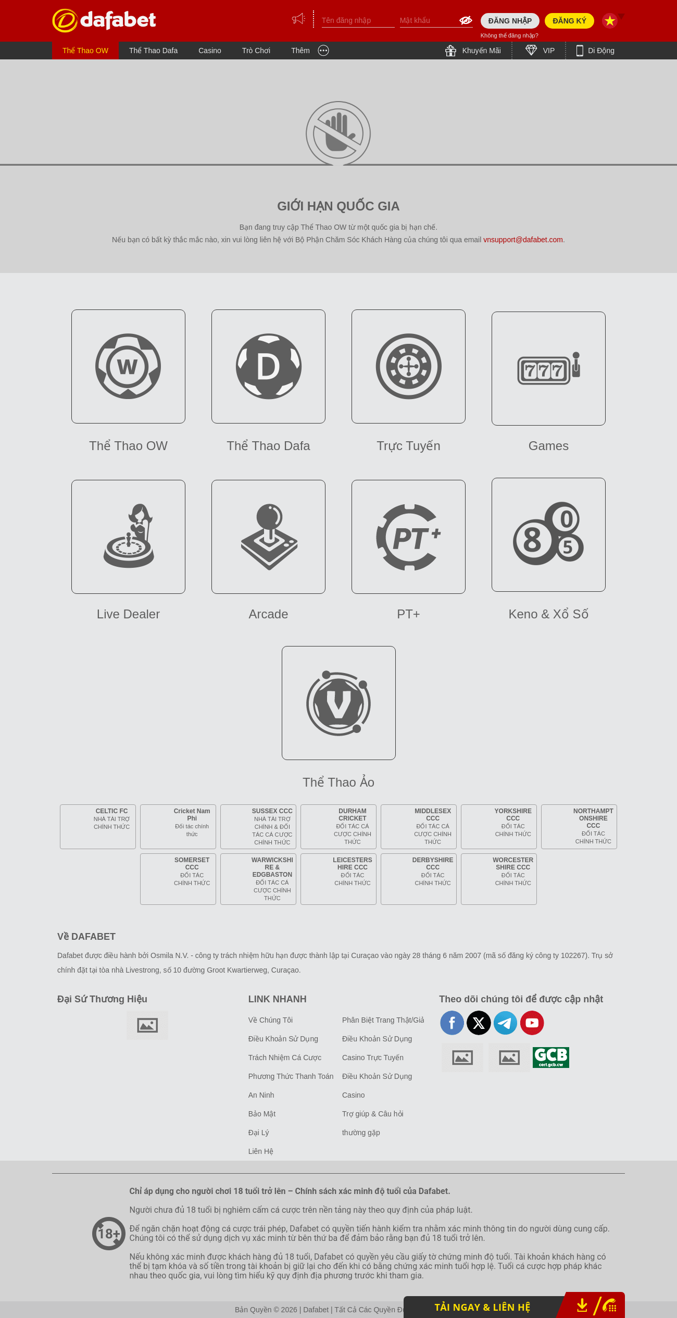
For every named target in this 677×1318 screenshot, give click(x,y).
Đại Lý (258, 1132)
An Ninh (261, 1095)
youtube (532, 1023)
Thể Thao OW (85, 50)
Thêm (300, 50)
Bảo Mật (262, 1114)
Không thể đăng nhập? (509, 35)
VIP (548, 50)
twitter (479, 1023)
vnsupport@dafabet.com (523, 239)
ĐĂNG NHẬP (510, 21)
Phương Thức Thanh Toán (291, 1076)
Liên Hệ (260, 1151)
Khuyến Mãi (480, 50)
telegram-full (505, 1023)
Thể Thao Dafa (153, 50)
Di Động (600, 50)
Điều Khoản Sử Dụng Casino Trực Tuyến (377, 1048)
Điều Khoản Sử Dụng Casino (377, 1085)
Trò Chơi (256, 50)
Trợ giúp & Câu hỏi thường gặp (373, 1123)
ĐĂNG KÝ (569, 21)
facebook (452, 1023)
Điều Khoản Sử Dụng (283, 1039)
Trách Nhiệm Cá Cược (285, 1057)
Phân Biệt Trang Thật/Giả (383, 1020)
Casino (209, 50)
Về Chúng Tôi (270, 1020)
